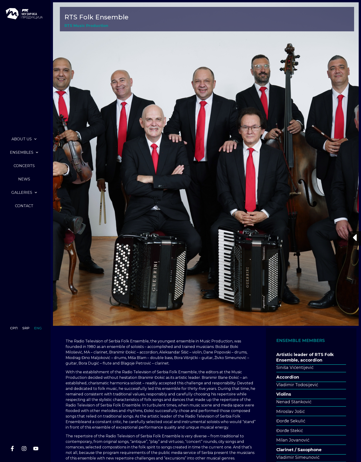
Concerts (24, 166)
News (24, 179)
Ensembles (24, 152)
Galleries (24, 192)
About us (24, 139)
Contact (24, 206)
